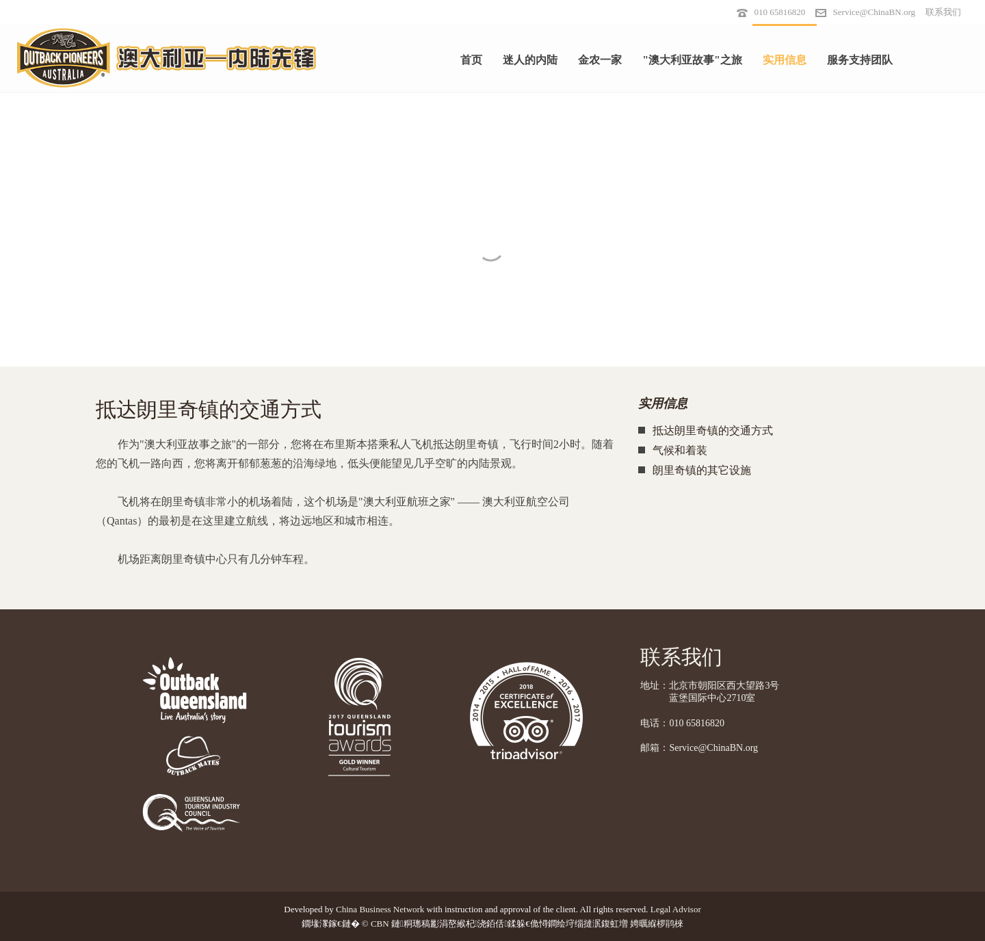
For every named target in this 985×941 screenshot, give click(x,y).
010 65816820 (780, 12)
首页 (471, 60)
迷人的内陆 (530, 60)
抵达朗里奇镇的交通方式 (713, 430)
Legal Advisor (676, 909)
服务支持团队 (860, 60)
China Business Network (380, 909)
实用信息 (784, 60)
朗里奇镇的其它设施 (702, 470)
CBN (380, 923)
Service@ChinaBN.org (874, 12)
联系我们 (943, 12)
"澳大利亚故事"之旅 (692, 60)
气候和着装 (680, 450)
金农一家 (600, 60)
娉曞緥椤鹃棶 (656, 923)
